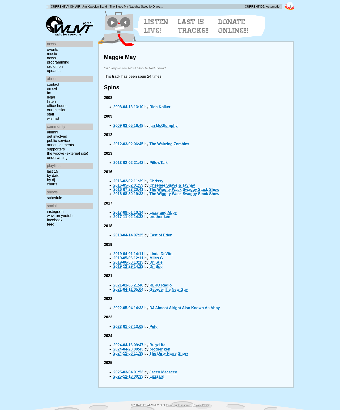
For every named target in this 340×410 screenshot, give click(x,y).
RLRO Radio (160, 285)
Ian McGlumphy (163, 126)
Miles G (156, 258)
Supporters (56, 149)
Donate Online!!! (233, 26)
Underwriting (57, 158)
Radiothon (55, 66)
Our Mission (56, 110)
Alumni (52, 132)
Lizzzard (156, 376)
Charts (52, 184)
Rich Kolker (159, 107)
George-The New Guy (168, 289)
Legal (51, 97)
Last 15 (52, 171)
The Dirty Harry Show (168, 353)
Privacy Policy (201, 405)
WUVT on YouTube (61, 216)
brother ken (159, 217)
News (51, 58)
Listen (51, 101)
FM (49, 93)
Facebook (54, 220)
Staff (50, 114)
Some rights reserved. (179, 405)
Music (52, 54)
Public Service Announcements (60, 143)
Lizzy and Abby (163, 212)
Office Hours (56, 106)
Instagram (55, 211)
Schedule (54, 198)
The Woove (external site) (67, 153)
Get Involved (57, 136)
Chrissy (156, 181)
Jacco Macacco (163, 372)
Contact (53, 84)
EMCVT (52, 89)
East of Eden (160, 235)
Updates (53, 71)
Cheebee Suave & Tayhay (172, 185)
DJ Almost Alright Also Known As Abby (184, 308)
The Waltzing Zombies (169, 144)
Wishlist (53, 118)
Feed (50, 224)
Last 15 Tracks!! (193, 26)
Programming (58, 62)
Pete (153, 327)
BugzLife (157, 345)
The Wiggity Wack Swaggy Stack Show (184, 190)
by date (53, 176)
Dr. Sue (155, 262)
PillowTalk (158, 163)
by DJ (51, 180)
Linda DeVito (161, 254)
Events (52, 49)
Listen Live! (156, 26)
